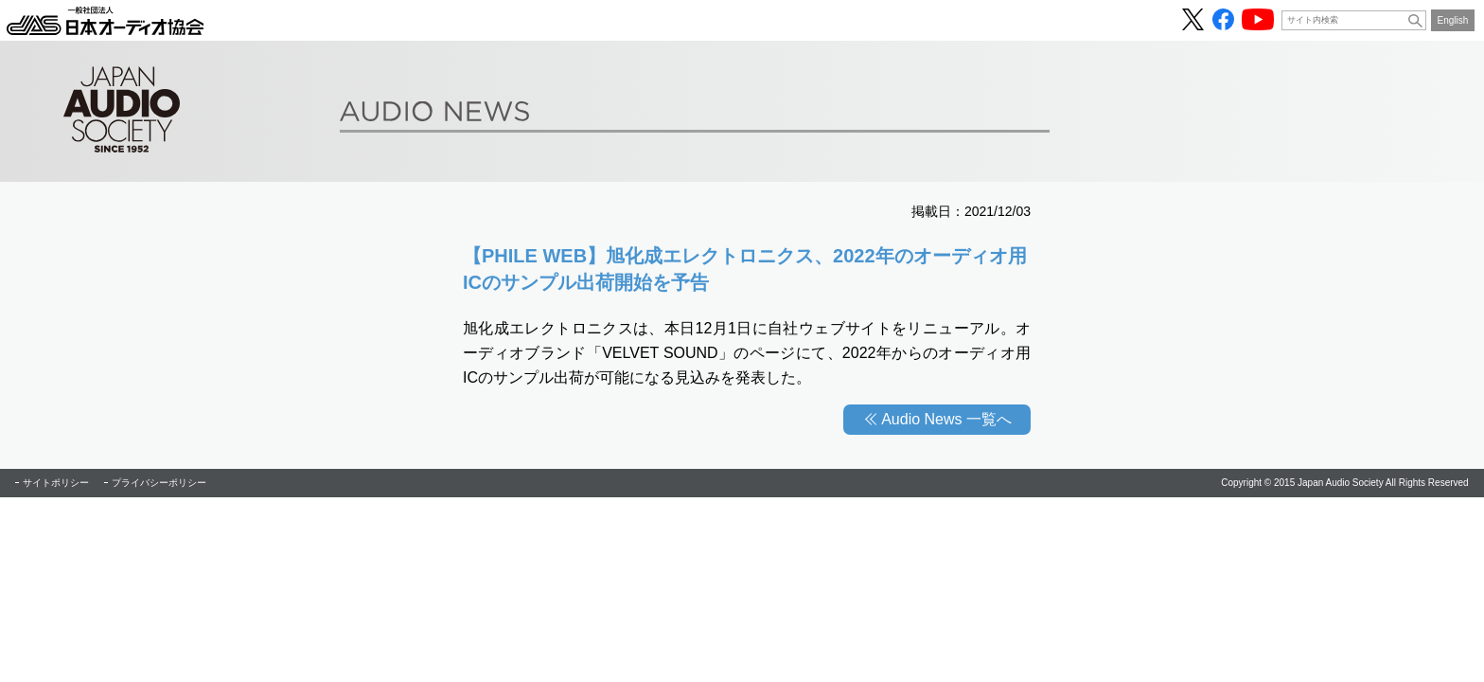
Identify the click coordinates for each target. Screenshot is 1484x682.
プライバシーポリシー (159, 482)
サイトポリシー (56, 482)
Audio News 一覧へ (946, 419)
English (1453, 20)
